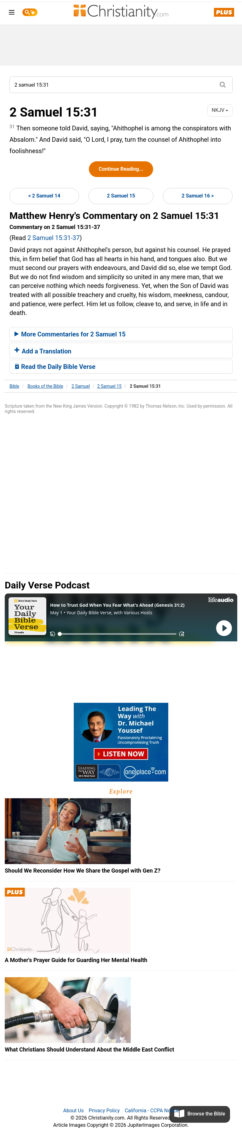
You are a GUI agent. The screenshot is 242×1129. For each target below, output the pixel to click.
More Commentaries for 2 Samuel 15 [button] (70, 334)
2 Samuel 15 (121, 196)
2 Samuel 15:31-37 (53, 238)
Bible (14, 386)
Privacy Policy (104, 1111)
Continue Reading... (121, 169)
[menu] (12, 13)
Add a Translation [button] (43, 351)
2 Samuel (81, 386)
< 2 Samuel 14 (44, 196)
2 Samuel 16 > (198, 196)
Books (45, 386)
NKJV (220, 110)
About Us (73, 1111)
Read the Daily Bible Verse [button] (54, 366)
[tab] (121, 334)
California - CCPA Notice (152, 1111)
